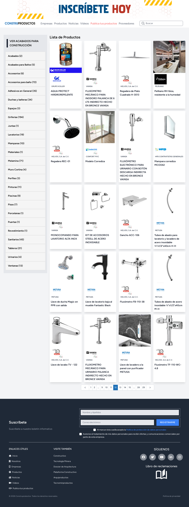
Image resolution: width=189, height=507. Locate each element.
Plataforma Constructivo (65, 472)
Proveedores (126, 23)
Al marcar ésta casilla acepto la (131, 430)
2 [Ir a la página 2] (94, 387)
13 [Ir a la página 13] (120, 387)
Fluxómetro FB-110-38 (132, 301)
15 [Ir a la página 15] (130, 387)
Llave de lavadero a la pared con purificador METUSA (132, 368)
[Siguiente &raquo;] (150, 387)
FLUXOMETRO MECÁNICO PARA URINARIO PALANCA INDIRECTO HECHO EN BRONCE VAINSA (98, 372)
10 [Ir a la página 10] (106, 387)
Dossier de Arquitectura (65, 466)
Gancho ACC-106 (129, 235)
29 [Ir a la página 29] (143, 387)
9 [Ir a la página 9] (102, 387)
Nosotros (15, 461)
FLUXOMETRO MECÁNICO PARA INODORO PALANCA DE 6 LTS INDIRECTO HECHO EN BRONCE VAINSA (99, 98)
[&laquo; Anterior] (85, 387)
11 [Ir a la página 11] (111, 387)
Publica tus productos (104, 23)
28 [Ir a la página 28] (138, 387)
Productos (60, 23)
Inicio (13, 456)
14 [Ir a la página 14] (125, 387)
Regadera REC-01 (60, 161)
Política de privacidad (171, 496)
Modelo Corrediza (95, 161)
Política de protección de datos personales (146, 430)
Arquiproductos (61, 477)
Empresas (46, 23)
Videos (84, 23)
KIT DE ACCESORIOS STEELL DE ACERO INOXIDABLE (97, 239)
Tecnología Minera (62, 461)
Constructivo (60, 456)
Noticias (73, 23)
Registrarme (167, 422)
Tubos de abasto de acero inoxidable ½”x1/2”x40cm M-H (168, 305)
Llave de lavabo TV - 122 (64, 364)
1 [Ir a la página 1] (90, 387)
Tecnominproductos (63, 483)
